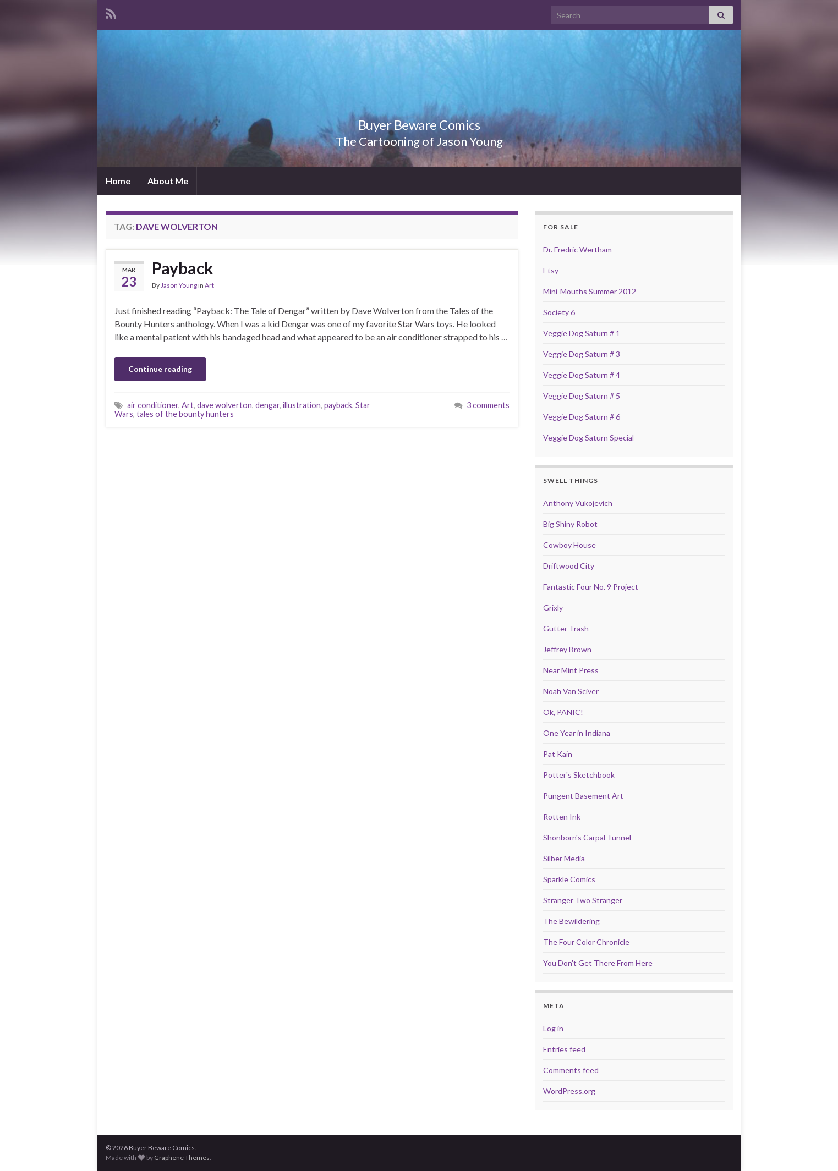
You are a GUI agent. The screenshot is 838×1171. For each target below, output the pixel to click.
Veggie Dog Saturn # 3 (581, 354)
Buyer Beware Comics (419, 123)
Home (118, 180)
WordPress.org (569, 1091)
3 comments (488, 405)
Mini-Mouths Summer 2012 (589, 291)
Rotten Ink (561, 816)
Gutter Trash (566, 628)
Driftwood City (568, 565)
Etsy (550, 270)
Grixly (553, 607)
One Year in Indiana (576, 733)
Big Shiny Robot (570, 524)
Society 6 (559, 312)
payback (338, 405)
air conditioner (152, 405)
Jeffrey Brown (567, 649)
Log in (553, 1028)
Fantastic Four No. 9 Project (590, 586)
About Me (167, 180)
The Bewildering (571, 921)
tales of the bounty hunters (185, 414)
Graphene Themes (182, 1157)
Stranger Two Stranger (582, 900)
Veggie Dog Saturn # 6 (581, 416)
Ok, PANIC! (563, 712)
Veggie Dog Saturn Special (588, 437)
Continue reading (160, 368)
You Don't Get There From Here (598, 962)
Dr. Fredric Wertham (577, 249)
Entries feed (564, 1049)
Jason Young (179, 285)
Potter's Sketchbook (579, 774)
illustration (302, 405)
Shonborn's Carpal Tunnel (587, 837)
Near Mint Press (571, 670)
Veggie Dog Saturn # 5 (581, 395)
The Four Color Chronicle (586, 942)
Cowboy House (569, 544)
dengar (267, 405)
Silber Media (564, 858)
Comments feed (571, 1070)
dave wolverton (224, 405)
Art (209, 285)
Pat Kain (557, 753)
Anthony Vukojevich (577, 503)
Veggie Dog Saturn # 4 (581, 375)
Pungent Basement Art (583, 795)
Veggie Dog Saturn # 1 (581, 333)
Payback (182, 268)
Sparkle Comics (569, 879)
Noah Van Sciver (571, 691)
